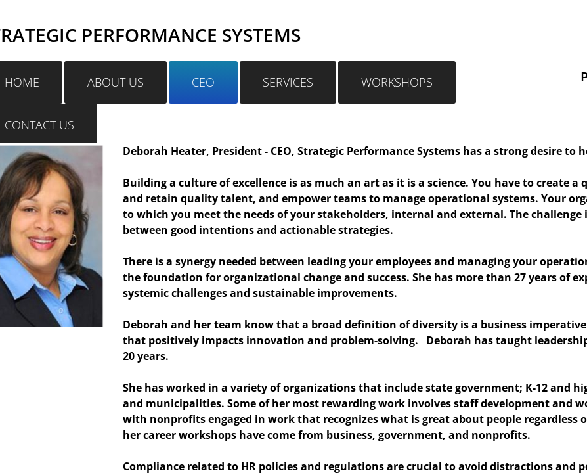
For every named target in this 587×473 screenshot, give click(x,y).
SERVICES (288, 82)
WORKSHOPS (397, 82)
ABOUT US (115, 82)
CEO (203, 82)
